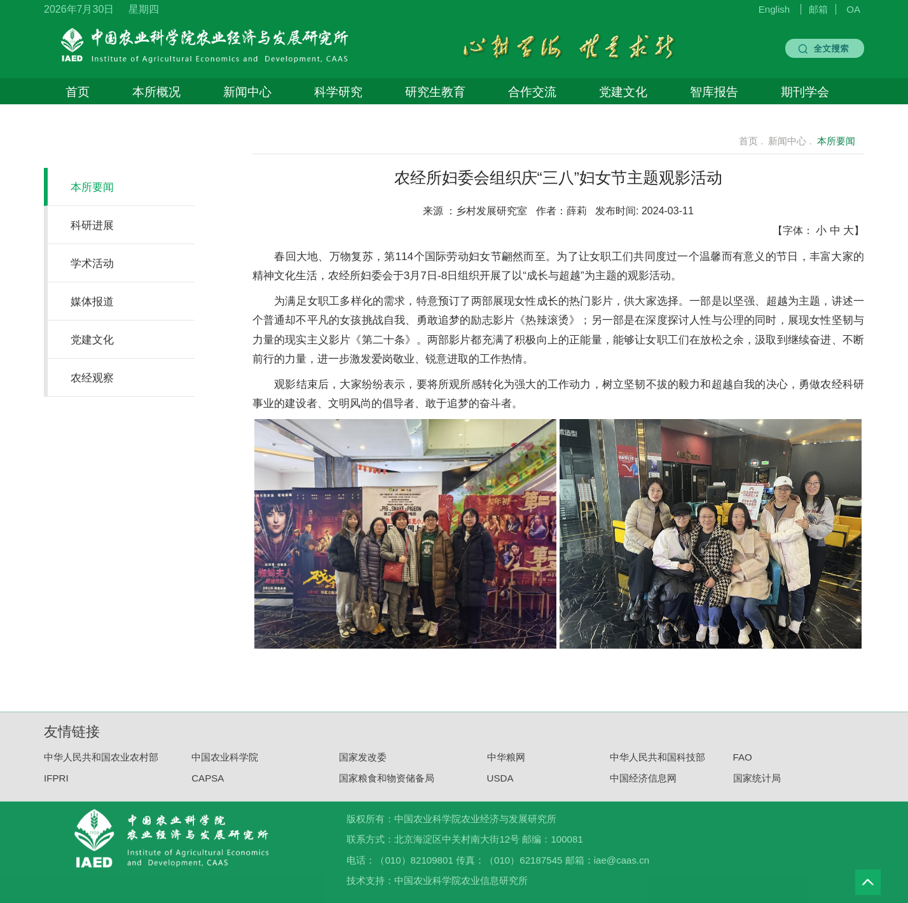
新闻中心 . (789, 140)
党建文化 (623, 92)
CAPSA (207, 783)
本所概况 (156, 92)
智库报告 (714, 92)
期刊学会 (805, 92)
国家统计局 (757, 783)
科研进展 (92, 225)
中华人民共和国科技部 (657, 762)
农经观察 (92, 377)
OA (853, 9)
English (774, 9)
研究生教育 (435, 92)
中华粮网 (506, 762)
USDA (500, 783)
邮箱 (818, 9)
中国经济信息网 (643, 783)
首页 (77, 92)
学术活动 (92, 263)
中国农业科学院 (224, 762)
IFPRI (56, 783)
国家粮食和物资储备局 (386, 783)
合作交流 (532, 92)
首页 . (744, 140)
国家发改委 (363, 762)
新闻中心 (247, 92)
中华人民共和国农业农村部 (101, 762)
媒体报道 (92, 301)
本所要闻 (92, 187)
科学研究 (338, 92)
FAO (742, 762)
